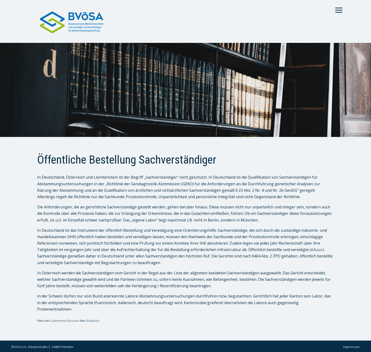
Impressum (351, 347)
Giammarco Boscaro (65, 320)
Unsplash (92, 320)
